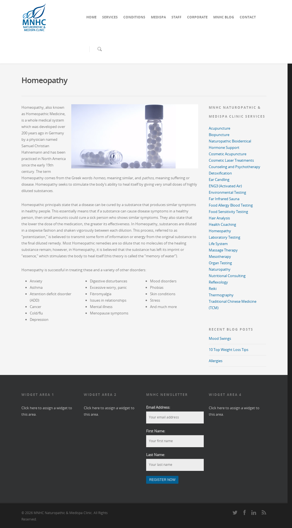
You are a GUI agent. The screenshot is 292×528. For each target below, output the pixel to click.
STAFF (176, 17)
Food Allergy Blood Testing (231, 205)
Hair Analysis (219, 218)
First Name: (155, 430)
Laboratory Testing (224, 237)
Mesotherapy (220, 256)
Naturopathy (219, 269)
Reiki (213, 288)
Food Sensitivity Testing (228, 211)
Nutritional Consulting (227, 275)
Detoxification (220, 173)
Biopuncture (219, 134)
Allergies (215, 360)
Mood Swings (220, 338)
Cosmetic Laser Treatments (231, 160)
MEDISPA (158, 17)
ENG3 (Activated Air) (225, 185)
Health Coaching (222, 224)
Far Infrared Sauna (224, 198)
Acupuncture (219, 128)
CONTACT (248, 17)
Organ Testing (220, 262)
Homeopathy (220, 230)
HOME (91, 17)
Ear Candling (219, 179)
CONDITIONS (134, 17)
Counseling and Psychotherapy (234, 166)
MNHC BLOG (223, 17)
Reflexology (218, 282)
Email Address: (158, 407)
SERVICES (110, 17)
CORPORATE (197, 17)
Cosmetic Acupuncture (227, 153)
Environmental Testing (227, 192)
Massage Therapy (223, 250)
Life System (218, 243)
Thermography (221, 294)
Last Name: (155, 454)
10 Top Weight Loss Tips (228, 349)
